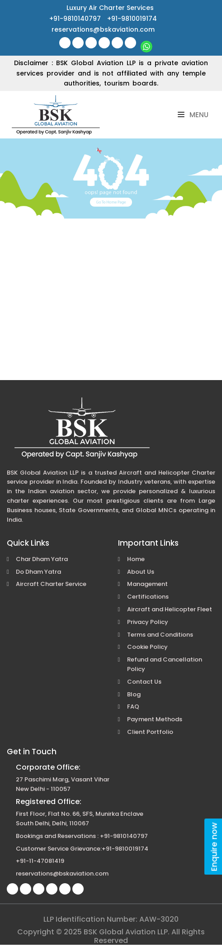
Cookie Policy (147, 647)
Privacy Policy (147, 622)
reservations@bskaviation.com (103, 29)
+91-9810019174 (132, 18)
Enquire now (214, 846)
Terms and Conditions (160, 634)
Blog (134, 694)
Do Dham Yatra (38, 571)
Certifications (148, 596)
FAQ (133, 706)
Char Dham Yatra (42, 559)
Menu (193, 114)
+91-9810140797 (76, 18)
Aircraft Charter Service (51, 584)
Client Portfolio (150, 732)
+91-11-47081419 (40, 861)
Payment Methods (154, 719)
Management (147, 584)
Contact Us (144, 681)
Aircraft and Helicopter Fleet (169, 609)
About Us (140, 571)
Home (136, 559)
